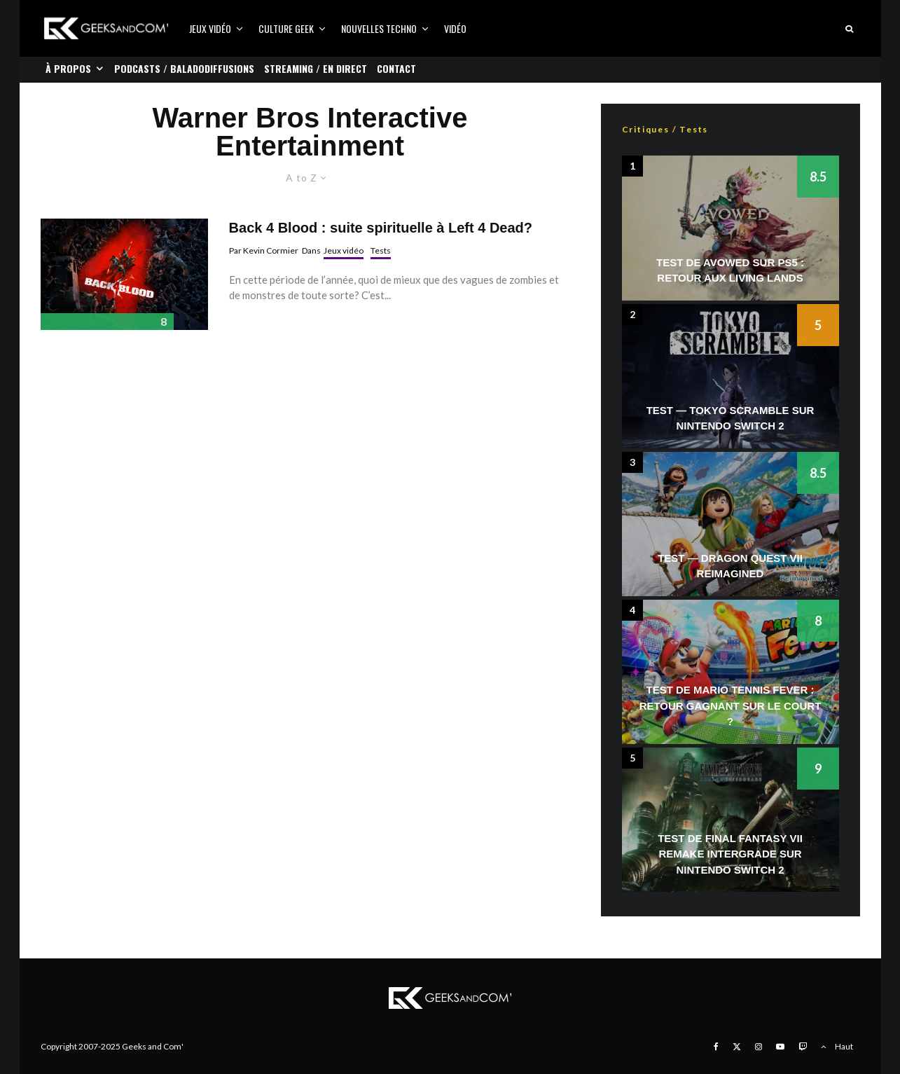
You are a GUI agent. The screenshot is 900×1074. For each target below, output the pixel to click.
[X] (737, 1046)
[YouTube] (780, 1046)
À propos (68, 68)
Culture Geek (286, 28)
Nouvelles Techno (379, 28)
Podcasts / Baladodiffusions (184, 68)
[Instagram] (758, 1046)
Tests (381, 250)
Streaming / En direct (315, 68)
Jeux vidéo (210, 28)
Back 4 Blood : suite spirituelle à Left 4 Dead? (380, 227)
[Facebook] (716, 1046)
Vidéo (455, 28)
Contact (396, 68)
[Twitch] (802, 1046)
